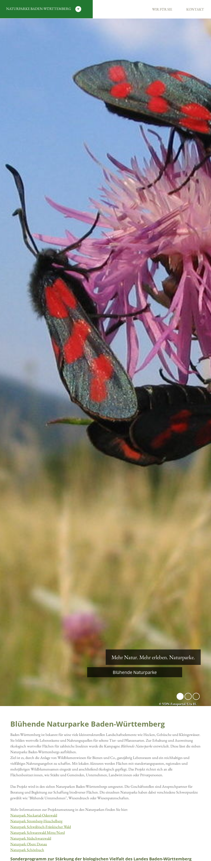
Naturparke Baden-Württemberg (43, 9)
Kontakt (195, 9)
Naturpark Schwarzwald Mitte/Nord (37, 832)
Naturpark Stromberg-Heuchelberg (36, 821)
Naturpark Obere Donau (28, 844)
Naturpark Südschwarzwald (30, 838)
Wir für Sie (162, 9)
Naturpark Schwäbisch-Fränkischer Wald (40, 826)
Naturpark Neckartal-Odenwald (33, 815)
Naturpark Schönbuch (27, 849)
